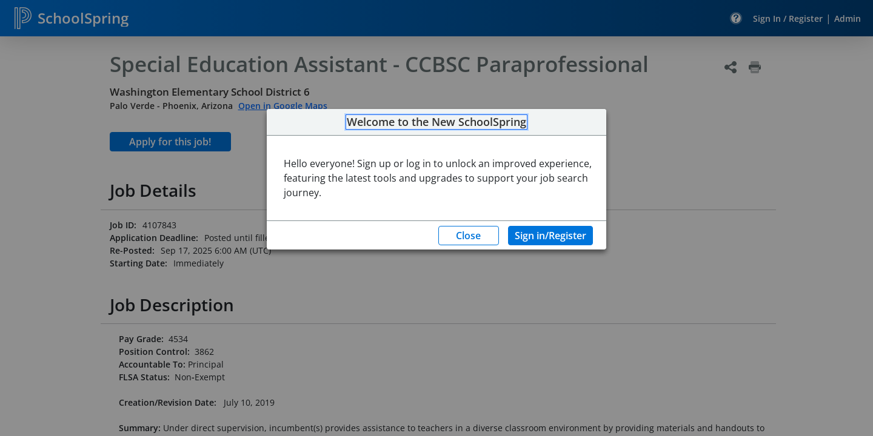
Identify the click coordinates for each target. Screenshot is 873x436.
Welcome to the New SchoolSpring (436, 122)
